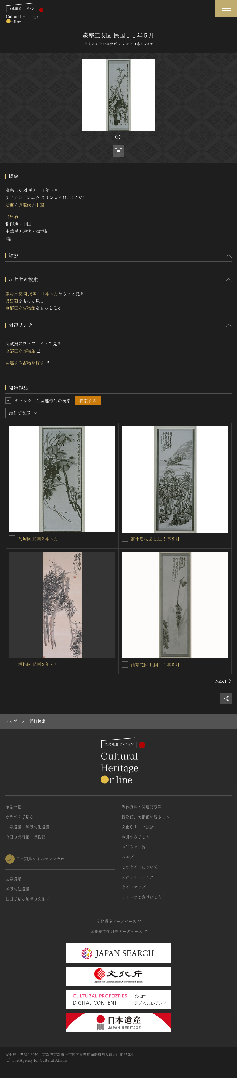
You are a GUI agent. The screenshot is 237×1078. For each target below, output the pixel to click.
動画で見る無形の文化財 (27, 899)
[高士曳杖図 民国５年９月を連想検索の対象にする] (125, 539)
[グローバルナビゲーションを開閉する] (226, 8)
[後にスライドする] (223, 681)
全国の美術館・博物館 (25, 837)
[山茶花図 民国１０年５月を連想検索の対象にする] (125, 664)
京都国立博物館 (20, 308)
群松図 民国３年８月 (38, 664)
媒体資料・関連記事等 (142, 807)
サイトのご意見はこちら (144, 897)
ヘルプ (128, 857)
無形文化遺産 (17, 889)
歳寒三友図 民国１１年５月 (31, 293)
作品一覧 (13, 807)
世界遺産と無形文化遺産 (27, 827)
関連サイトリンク (138, 877)
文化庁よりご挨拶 (138, 827)
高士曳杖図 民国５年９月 (155, 539)
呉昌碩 (11, 217)
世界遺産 (13, 879)
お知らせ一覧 (134, 847)
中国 (39, 205)
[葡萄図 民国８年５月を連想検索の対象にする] (12, 538)
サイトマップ (134, 887)
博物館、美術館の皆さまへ (146, 817)
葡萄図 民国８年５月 (38, 538)
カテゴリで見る (19, 817)
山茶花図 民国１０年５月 (155, 664)
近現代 (24, 205)
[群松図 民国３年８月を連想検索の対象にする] (12, 664)
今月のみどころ (136, 837)
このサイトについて (140, 867)
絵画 (9, 205)
